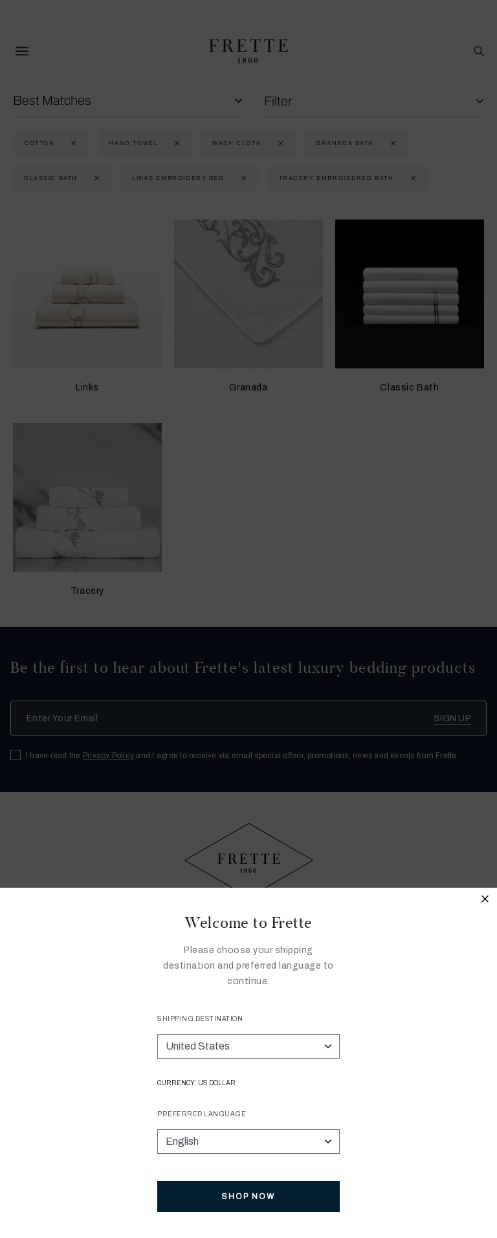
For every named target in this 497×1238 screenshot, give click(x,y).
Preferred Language (201, 1114)
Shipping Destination (200, 1018)
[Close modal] (485, 901)
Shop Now (248, 1196)
